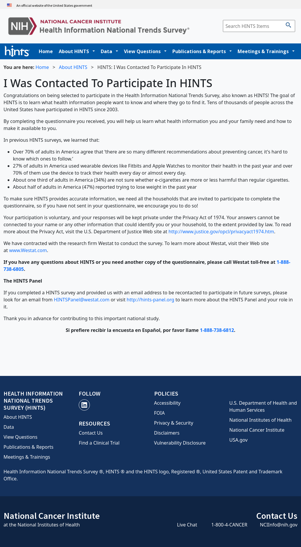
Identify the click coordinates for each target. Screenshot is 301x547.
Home (46, 51)
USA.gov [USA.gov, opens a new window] (238, 440)
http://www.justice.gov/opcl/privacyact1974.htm (221, 231)
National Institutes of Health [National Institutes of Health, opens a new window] (260, 420)
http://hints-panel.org (150, 299)
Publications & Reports (199, 51)
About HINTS (74, 51)
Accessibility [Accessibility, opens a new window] (167, 403)
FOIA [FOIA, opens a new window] (159, 413)
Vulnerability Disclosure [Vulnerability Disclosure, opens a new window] (180, 443)
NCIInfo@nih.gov (278, 524)
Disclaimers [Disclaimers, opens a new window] (167, 433)
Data (106, 51)
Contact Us (90, 433)
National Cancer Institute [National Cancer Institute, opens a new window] (257, 430)
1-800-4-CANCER (229, 524)
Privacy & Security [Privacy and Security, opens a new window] (173, 423)
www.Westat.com (28, 250)
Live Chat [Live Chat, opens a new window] (187, 524)
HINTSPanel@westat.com (82, 299)
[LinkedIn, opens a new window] (84, 405)
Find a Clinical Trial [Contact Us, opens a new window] (99, 443)
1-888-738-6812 (217, 330)
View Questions (142, 51)
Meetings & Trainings (263, 51)
